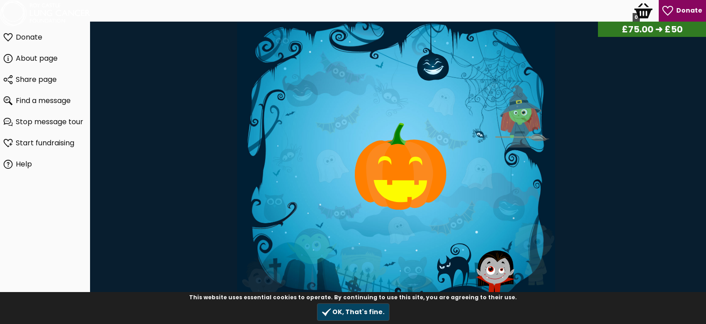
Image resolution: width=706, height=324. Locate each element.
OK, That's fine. (353, 312)
